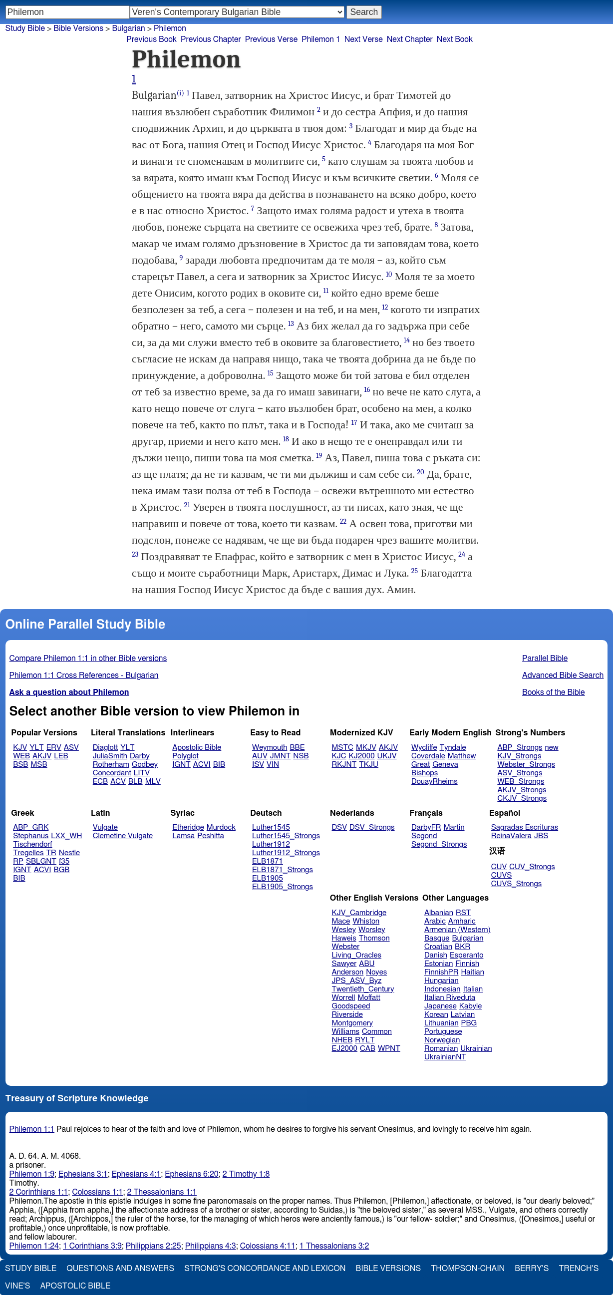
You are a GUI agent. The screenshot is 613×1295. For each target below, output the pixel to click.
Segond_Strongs (439, 844)
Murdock (221, 827)
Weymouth (270, 747)
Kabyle (470, 1006)
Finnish (467, 964)
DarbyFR (426, 827)
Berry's (532, 1269)
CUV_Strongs (532, 867)
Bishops (424, 773)
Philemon (170, 28)
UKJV (387, 756)
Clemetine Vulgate (123, 836)
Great (420, 764)
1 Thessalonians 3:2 (334, 1246)
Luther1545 (271, 827)
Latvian (463, 1014)
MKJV (366, 747)
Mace (341, 921)
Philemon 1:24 (34, 1246)
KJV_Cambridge (359, 913)
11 (325, 291)
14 (407, 340)
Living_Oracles (357, 955)
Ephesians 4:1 (136, 1174)
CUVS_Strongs (516, 884)
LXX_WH (66, 836)
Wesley (344, 930)
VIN (273, 764)
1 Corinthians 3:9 (92, 1246)
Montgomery (352, 1023)
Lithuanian (441, 1023)
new (552, 747)
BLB (135, 781)
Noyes (376, 972)
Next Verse (363, 39)
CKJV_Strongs (522, 798)
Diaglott (105, 747)
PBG (469, 1023)
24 (461, 554)
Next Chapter (410, 39)
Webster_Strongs (526, 764)
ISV (258, 764)
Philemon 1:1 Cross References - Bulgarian (84, 675)
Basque (437, 938)
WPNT (389, 1048)
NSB (300, 756)
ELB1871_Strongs (282, 870)
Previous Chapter (211, 39)
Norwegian (442, 1040)
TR (51, 853)
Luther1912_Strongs (286, 853)
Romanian (441, 1048)
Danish (435, 955)
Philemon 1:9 (32, 1174)
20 (420, 472)
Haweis (344, 938)
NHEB (342, 1040)
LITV (142, 773)
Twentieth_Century (363, 989)
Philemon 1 (321, 39)
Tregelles (28, 853)
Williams (346, 1031)
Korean (436, 1014)
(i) (180, 93)
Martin (454, 827)
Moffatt (369, 997)
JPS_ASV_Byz (357, 980)
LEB (61, 756)
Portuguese (443, 1031)
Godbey (145, 764)
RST (463, 913)
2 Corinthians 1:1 (38, 1192)
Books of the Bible (553, 692)
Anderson (348, 972)
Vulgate (105, 827)
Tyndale (453, 747)
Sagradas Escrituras (524, 827)
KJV (20, 747)
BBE (297, 747)
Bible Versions (78, 28)
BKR (462, 947)
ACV (118, 781)
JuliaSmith (110, 756)
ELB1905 (267, 878)
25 (414, 571)
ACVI (202, 764)
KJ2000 (362, 756)
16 (367, 389)
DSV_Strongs (372, 827)
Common (377, 1031)
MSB (38, 764)
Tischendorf (32, 844)
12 (385, 307)
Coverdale (428, 756)
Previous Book (151, 39)
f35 (64, 861)
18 (286, 439)
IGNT (181, 764)
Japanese (440, 1006)
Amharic (462, 921)
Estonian (438, 964)
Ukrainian (476, 1048)
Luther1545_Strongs (286, 836)
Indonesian (442, 989)
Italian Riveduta (449, 997)
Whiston (365, 921)
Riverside (347, 1014)
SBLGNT (41, 861)
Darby (140, 756)
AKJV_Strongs (521, 790)
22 (343, 521)
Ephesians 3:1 (83, 1174)
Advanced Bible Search (563, 675)
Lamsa (183, 836)
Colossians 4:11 (268, 1246)
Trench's (579, 1269)
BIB (219, 764)
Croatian (438, 947)
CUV (499, 867)
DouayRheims (434, 781)
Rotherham (111, 764)
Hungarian (441, 980)
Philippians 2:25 (153, 1246)
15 (271, 373)
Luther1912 (271, 844)
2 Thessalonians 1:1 (162, 1192)
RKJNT (344, 764)
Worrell (343, 997)
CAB (367, 1048)
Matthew (462, 756)
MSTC (342, 747)
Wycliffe (424, 747)
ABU (366, 964)
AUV (260, 756)
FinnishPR (441, 972)
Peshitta (210, 836)
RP (18, 861)
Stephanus (30, 836)
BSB (20, 764)
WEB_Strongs (520, 781)
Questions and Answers (120, 1269)
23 (135, 554)
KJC (339, 756)
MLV (153, 781)
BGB (62, 870)
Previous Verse (271, 39)
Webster (346, 947)
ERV (53, 747)
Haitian (472, 972)
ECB (100, 781)
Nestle (69, 853)
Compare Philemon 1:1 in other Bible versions (88, 658)
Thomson (374, 938)
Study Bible (25, 28)
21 (187, 505)
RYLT (364, 1040)
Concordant (112, 773)
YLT (36, 747)
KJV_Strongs (519, 756)
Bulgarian (467, 938)
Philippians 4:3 (210, 1246)
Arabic (435, 921)
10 (389, 274)
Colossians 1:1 (97, 1192)
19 (319, 455)
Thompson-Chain (468, 1269)
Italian (473, 989)
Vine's (17, 1286)
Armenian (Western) (457, 930)
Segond (424, 836)
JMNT (280, 756)
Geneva (445, 764)
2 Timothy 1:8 (246, 1174)
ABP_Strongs (519, 747)
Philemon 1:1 (32, 1129)
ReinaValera (511, 836)
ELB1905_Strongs (282, 887)
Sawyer (344, 964)
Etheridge (188, 827)
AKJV (41, 756)
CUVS (501, 875)
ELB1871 (267, 861)
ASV (71, 747)
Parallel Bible (545, 658)
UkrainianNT (445, 1057)
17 (354, 422)
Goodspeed (351, 1006)
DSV (339, 827)
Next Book (455, 39)
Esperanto (467, 955)
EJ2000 (344, 1048)
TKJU (368, 764)
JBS (541, 836)
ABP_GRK (30, 827)
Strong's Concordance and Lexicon (264, 1269)
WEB (21, 756)
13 (291, 324)
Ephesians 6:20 (191, 1174)
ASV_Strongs (519, 773)
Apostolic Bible (75, 1286)
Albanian (438, 913)
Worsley (371, 930)
